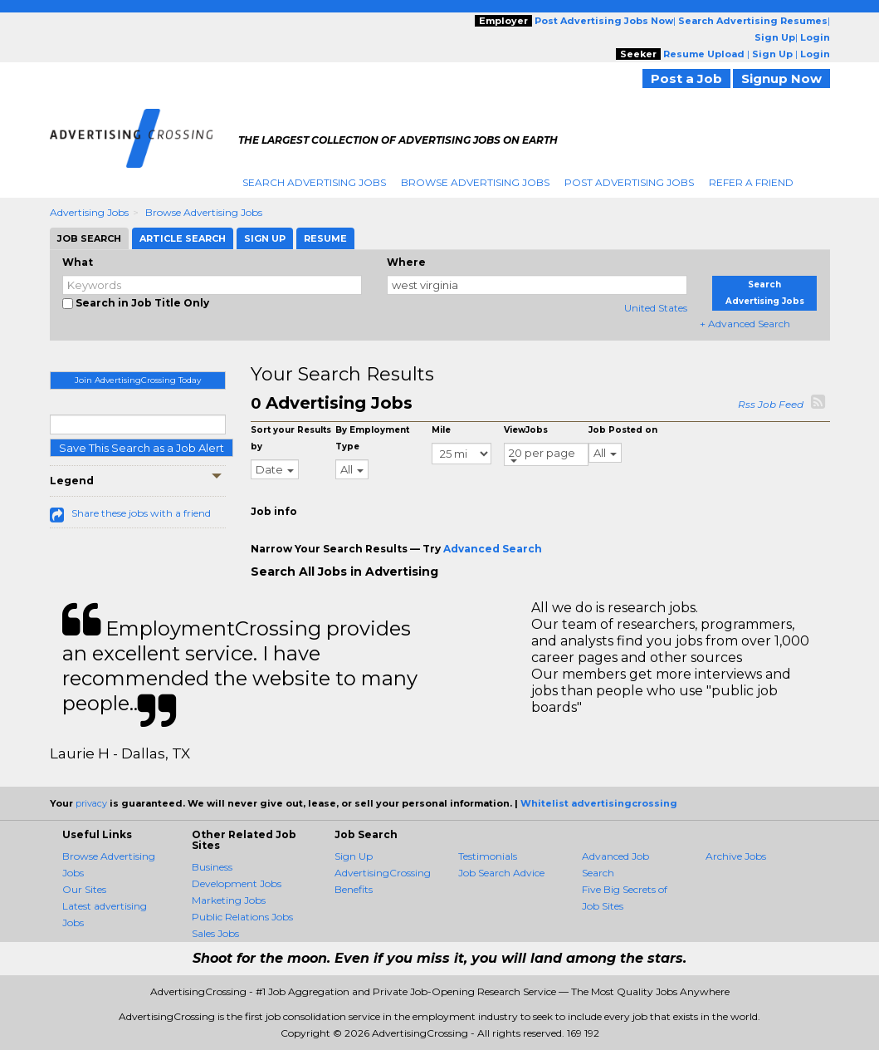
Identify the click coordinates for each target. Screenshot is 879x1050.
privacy (91, 803)
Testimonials (487, 856)
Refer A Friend (751, 182)
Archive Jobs (736, 856)
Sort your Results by (291, 438)
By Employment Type (372, 438)
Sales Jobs (215, 933)
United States (655, 308)
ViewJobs (526, 429)
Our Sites (84, 889)
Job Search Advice (501, 872)
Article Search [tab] (182, 238)
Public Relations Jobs (242, 916)
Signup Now (781, 78)
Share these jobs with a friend (141, 513)
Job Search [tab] (89, 238)
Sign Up (354, 856)
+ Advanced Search (745, 323)
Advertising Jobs (89, 212)
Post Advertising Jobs (629, 182)
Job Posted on (622, 429)
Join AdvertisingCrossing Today (138, 380)
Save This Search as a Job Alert (141, 447)
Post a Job (686, 78)
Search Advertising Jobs (314, 182)
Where (406, 262)
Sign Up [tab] (265, 238)
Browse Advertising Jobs (475, 182)
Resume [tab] (325, 238)
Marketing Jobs (229, 900)
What (77, 262)
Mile (441, 429)
